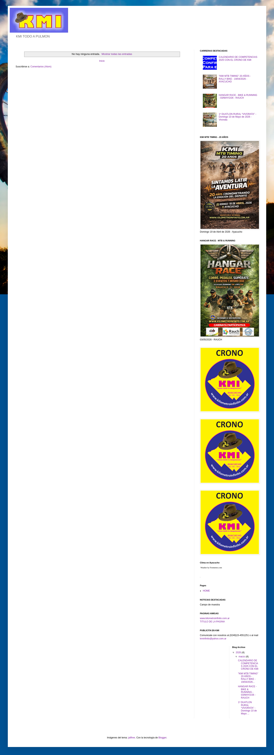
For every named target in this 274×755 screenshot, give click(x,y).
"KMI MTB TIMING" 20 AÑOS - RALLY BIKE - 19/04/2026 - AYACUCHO (235, 79)
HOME (206, 590)
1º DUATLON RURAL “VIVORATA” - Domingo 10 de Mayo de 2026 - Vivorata (237, 117)
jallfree (131, 737)
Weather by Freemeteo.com (211, 568)
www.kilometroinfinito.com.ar (215, 618)
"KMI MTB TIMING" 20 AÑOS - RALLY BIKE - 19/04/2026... (248, 677)
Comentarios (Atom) (40, 66)
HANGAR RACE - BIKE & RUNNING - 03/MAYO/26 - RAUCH (238, 96)
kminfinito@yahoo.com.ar (213, 638)
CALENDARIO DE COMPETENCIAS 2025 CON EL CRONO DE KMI (238, 58)
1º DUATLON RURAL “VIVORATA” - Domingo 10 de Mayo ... (247, 708)
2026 (239, 652)
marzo (242, 656)
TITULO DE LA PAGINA (212, 621)
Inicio (102, 61)
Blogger (163, 737)
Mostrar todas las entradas (117, 54)
